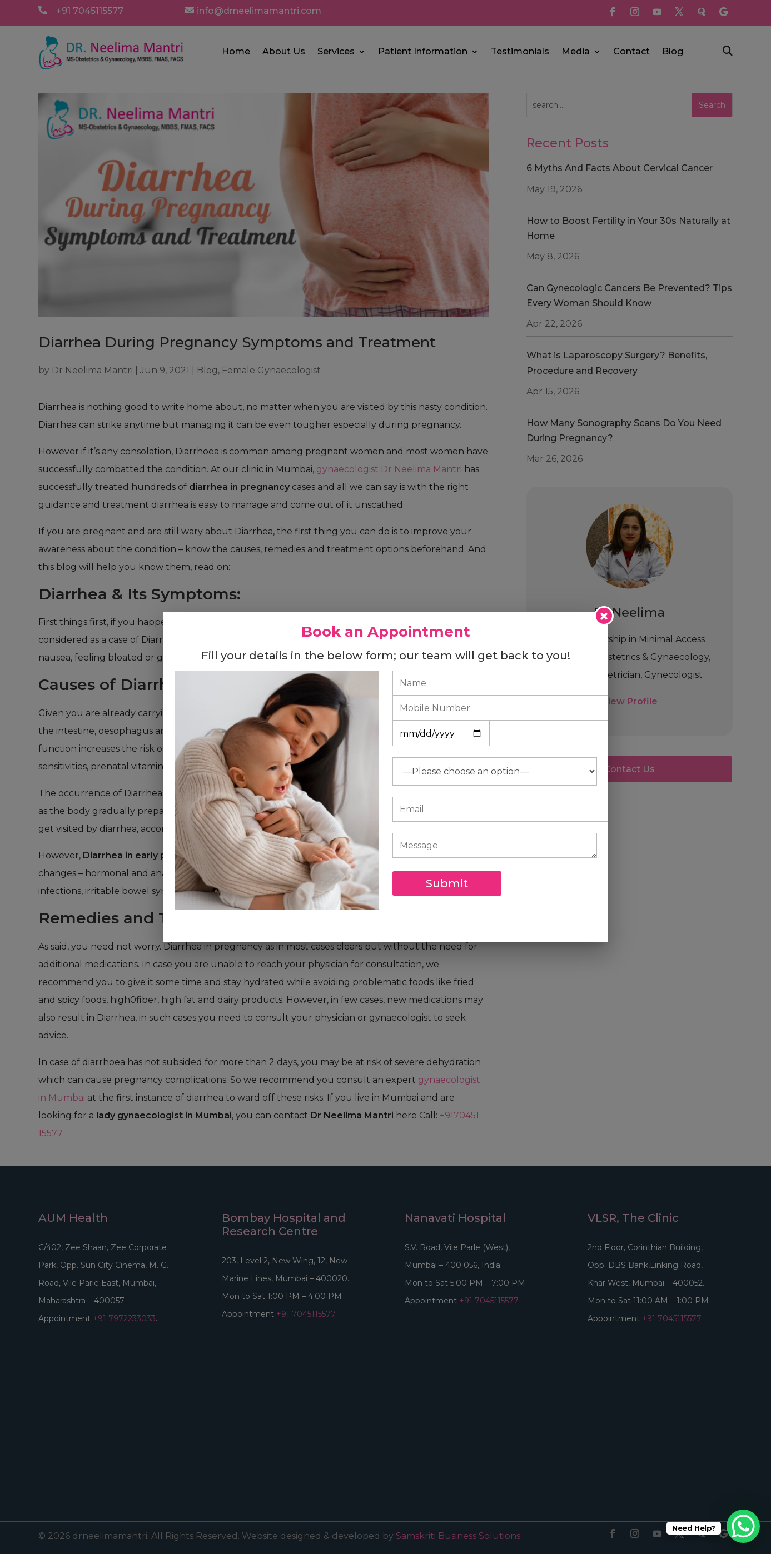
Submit (447, 883)
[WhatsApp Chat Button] (743, 1526)
